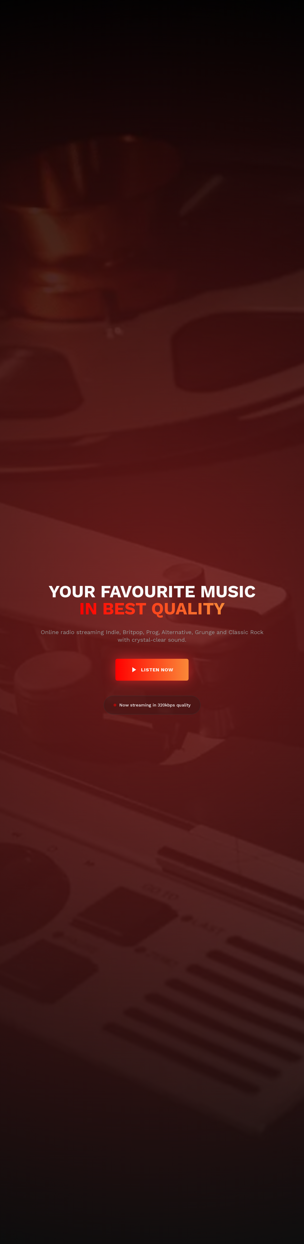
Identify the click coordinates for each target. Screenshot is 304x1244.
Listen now (152, 669)
